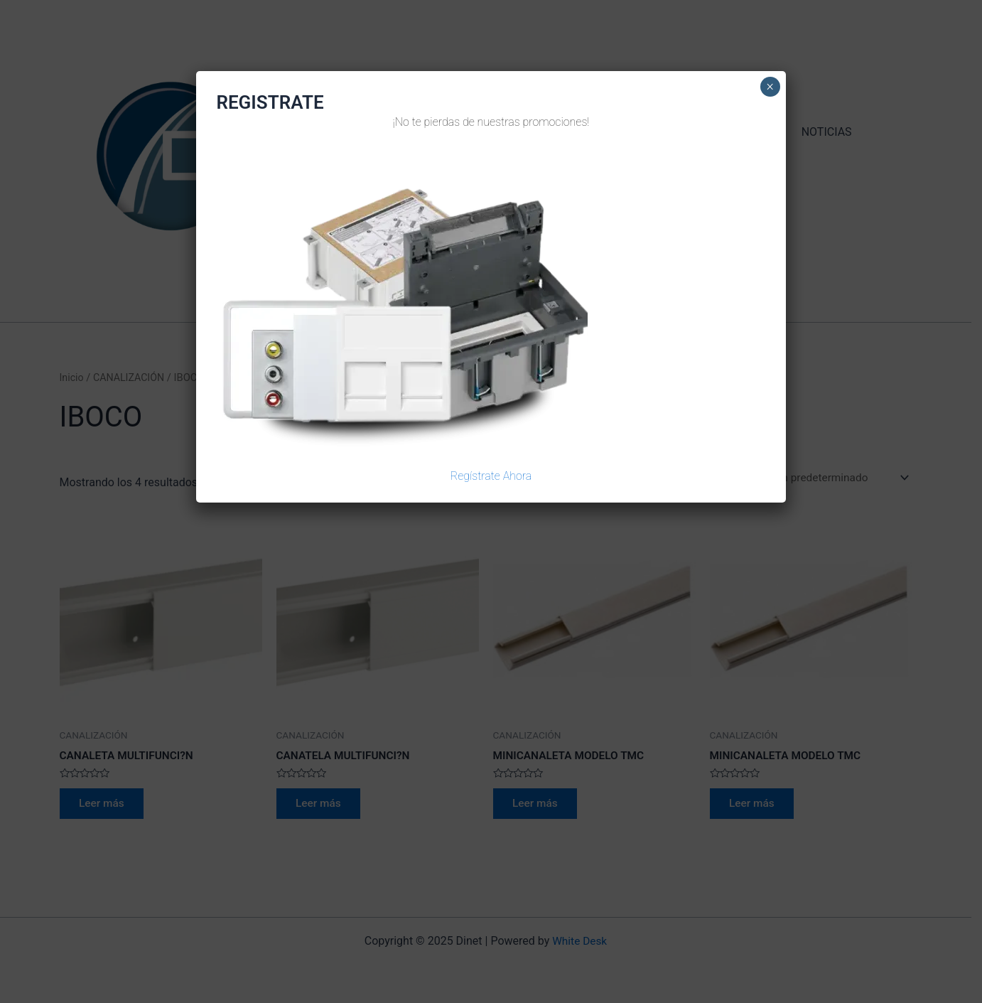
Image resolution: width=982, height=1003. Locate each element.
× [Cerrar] (770, 87)
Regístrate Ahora (491, 476)
